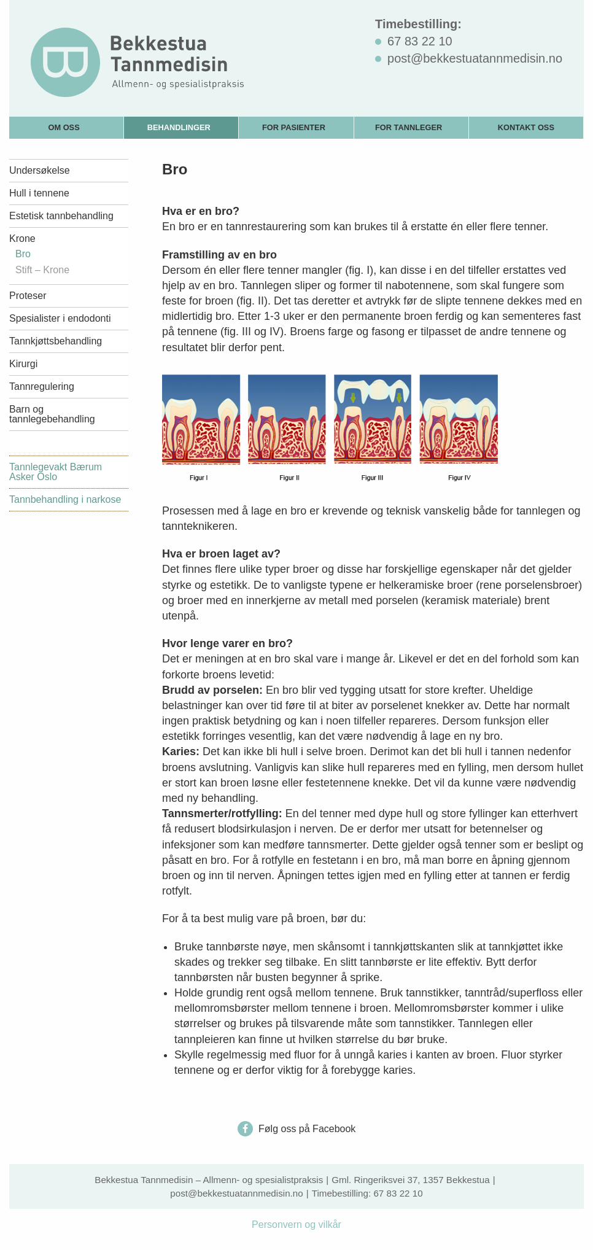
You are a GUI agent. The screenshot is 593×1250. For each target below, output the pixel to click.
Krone (22, 238)
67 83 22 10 (397, 1193)
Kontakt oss (526, 127)
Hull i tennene (39, 193)
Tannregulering (41, 386)
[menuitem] (66, 127)
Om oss (63, 127)
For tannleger (408, 127)
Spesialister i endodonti (59, 318)
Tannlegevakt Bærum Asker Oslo (55, 472)
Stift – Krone (42, 270)
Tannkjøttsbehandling (55, 341)
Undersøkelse (39, 170)
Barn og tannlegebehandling (52, 414)
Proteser (27, 295)
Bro (23, 254)
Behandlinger (179, 127)
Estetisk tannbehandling (61, 216)
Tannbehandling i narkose (65, 499)
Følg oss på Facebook (297, 1128)
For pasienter (293, 127)
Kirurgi (23, 364)
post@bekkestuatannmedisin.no (236, 1193)
